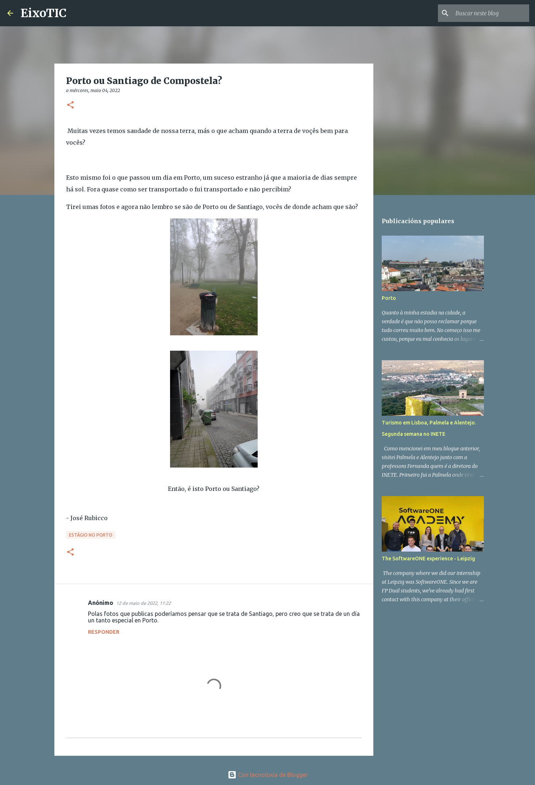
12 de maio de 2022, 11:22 (143, 603)
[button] (70, 105)
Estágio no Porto (90, 535)
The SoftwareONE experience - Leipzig (428, 558)
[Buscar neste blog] (491, 13)
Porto (389, 298)
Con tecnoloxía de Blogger (268, 774)
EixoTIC (43, 13)
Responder (103, 632)
